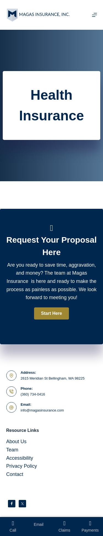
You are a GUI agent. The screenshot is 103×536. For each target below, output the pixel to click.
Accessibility (19, 458)
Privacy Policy (21, 466)
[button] (51, 313)
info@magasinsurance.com (42, 410)
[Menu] (94, 14)
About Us (16, 441)
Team (12, 450)
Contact (14, 474)
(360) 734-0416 (33, 394)
